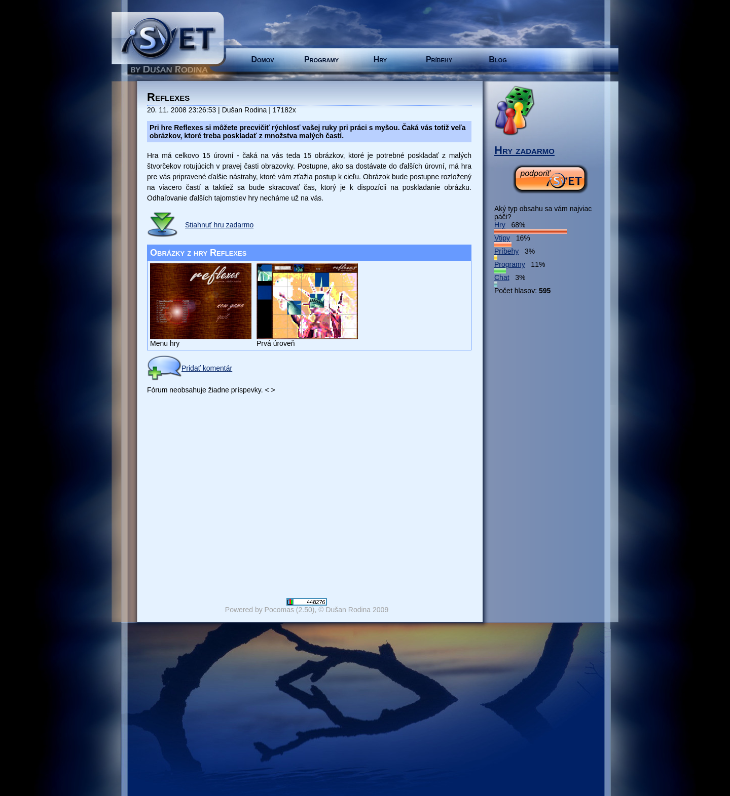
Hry (380, 59)
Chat (501, 277)
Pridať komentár (189, 368)
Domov (262, 59)
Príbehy (439, 59)
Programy (321, 59)
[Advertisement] (534, 447)
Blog (497, 59)
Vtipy (502, 238)
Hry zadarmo (524, 150)
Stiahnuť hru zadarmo (219, 225)
